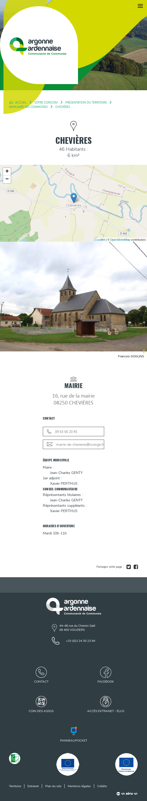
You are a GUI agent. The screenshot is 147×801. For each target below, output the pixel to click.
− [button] (7, 179)
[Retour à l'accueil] (39, 45)
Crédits (102, 786)
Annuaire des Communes (28, 107)
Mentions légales (79, 786)
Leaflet (101, 239)
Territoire (15, 786)
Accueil (21, 102)
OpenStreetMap (120, 239)
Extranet (33, 786)
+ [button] (7, 172)
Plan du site (53, 786)
